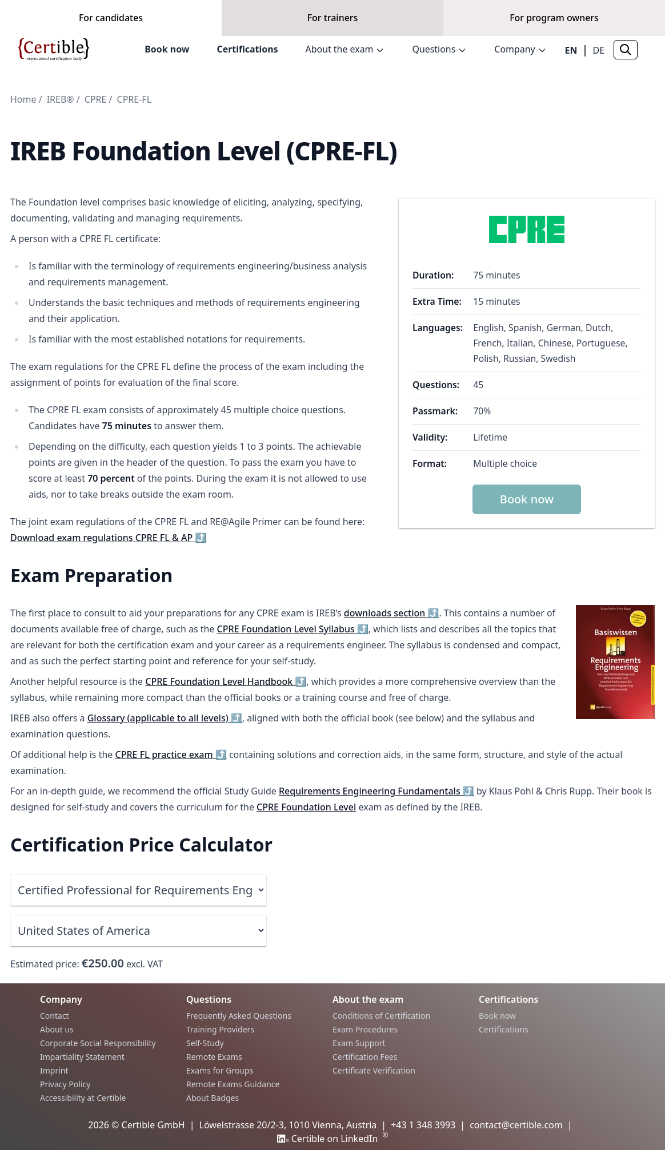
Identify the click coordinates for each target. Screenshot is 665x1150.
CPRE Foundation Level (306, 807)
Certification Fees (364, 1056)
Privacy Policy (65, 1084)
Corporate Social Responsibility (98, 1043)
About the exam (344, 57)
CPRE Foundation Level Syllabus (292, 629)
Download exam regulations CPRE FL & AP (108, 537)
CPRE (96, 99)
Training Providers (220, 1029)
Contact (54, 1015)
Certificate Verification (373, 1070)
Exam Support (359, 1043)
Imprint (54, 1070)
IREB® (60, 99)
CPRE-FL (134, 99)
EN (570, 57)
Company (520, 57)
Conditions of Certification (381, 1015)
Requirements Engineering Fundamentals (376, 791)
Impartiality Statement (82, 1056)
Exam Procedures (365, 1029)
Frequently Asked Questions (238, 1015)
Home (23, 99)
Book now (166, 57)
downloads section (391, 613)
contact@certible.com (516, 1125)
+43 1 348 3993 (423, 1125)
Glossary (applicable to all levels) (164, 718)
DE (598, 57)
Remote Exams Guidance (232, 1084)
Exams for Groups (219, 1070)
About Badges (212, 1097)
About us (57, 1029)
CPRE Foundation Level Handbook (225, 681)
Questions (439, 57)
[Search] (626, 57)
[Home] (54, 57)
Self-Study (205, 1043)
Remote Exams (214, 1056)
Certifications (246, 57)
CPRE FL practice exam (171, 754)
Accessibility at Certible (83, 1097)
